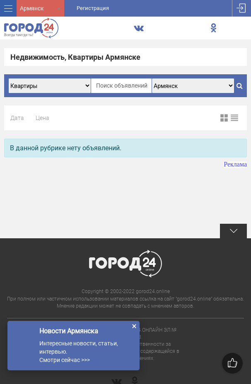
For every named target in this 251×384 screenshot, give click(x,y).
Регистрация (93, 8)
